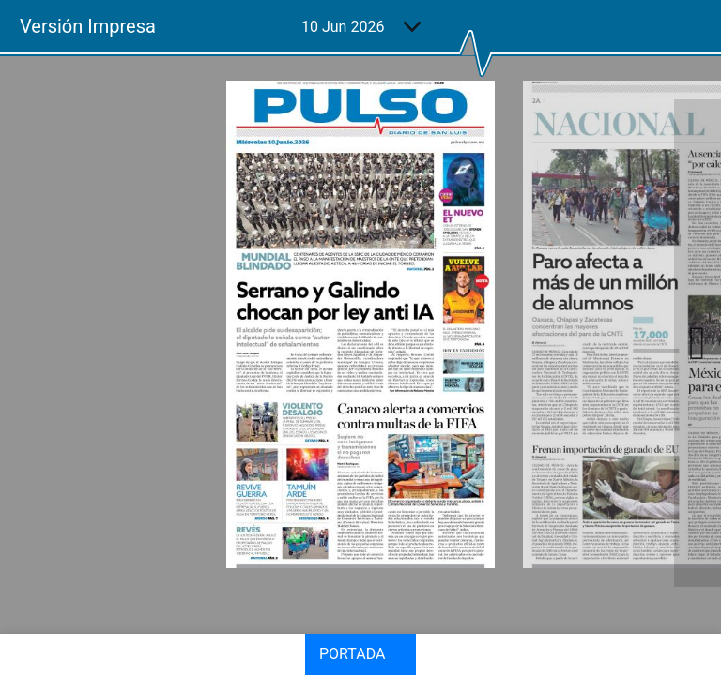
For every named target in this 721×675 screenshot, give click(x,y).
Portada (352, 654)
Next (697, 343)
